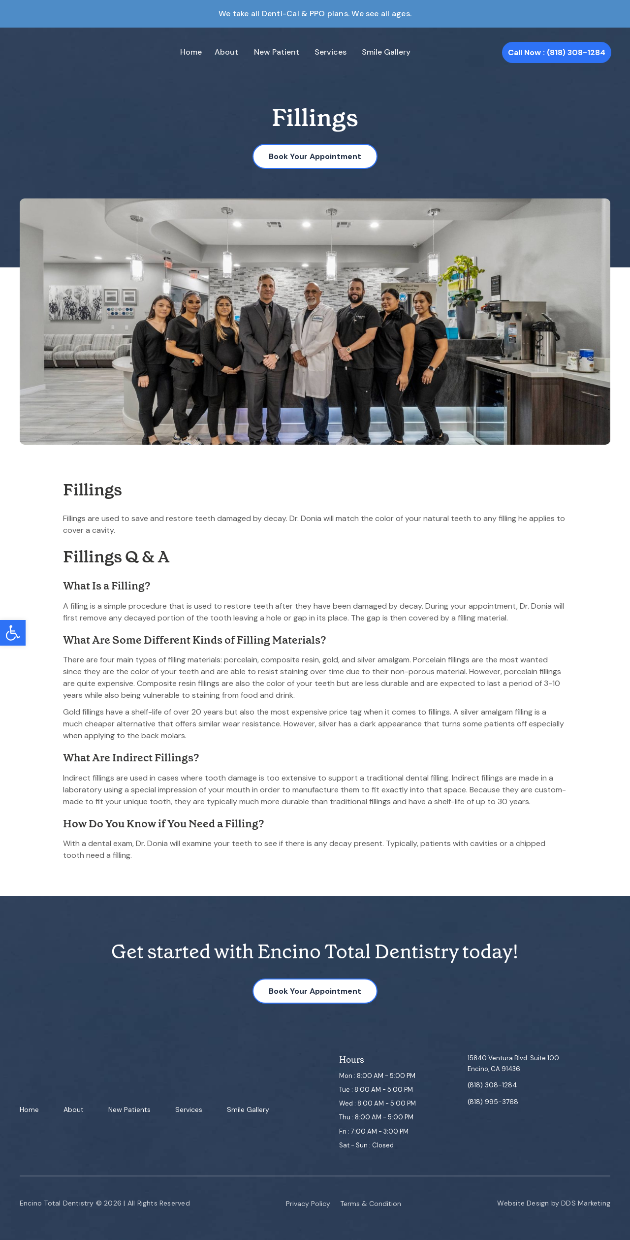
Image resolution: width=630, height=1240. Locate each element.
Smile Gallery (369, 52)
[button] (13, 633)
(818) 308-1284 (492, 1085)
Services (319, 52)
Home (189, 52)
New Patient (268, 52)
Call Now (556, 52)
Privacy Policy (308, 1203)
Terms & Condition (370, 1203)
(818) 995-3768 (493, 1101)
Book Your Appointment (315, 156)
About (222, 52)
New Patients (129, 1110)
